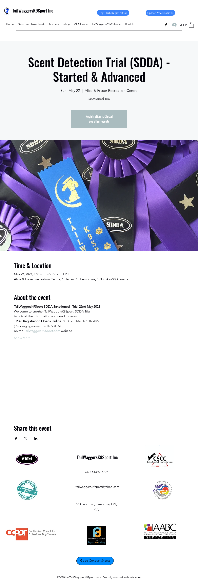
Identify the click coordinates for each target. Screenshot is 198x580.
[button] (191, 25)
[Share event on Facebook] (16, 438)
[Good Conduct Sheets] (95, 561)
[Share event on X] (26, 438)
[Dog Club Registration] (113, 13)
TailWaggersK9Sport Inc (32, 10)
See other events (99, 121)
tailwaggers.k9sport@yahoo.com (97, 487)
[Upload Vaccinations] (160, 13)
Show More (22, 338)
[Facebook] (166, 25)
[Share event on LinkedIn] (36, 438)
